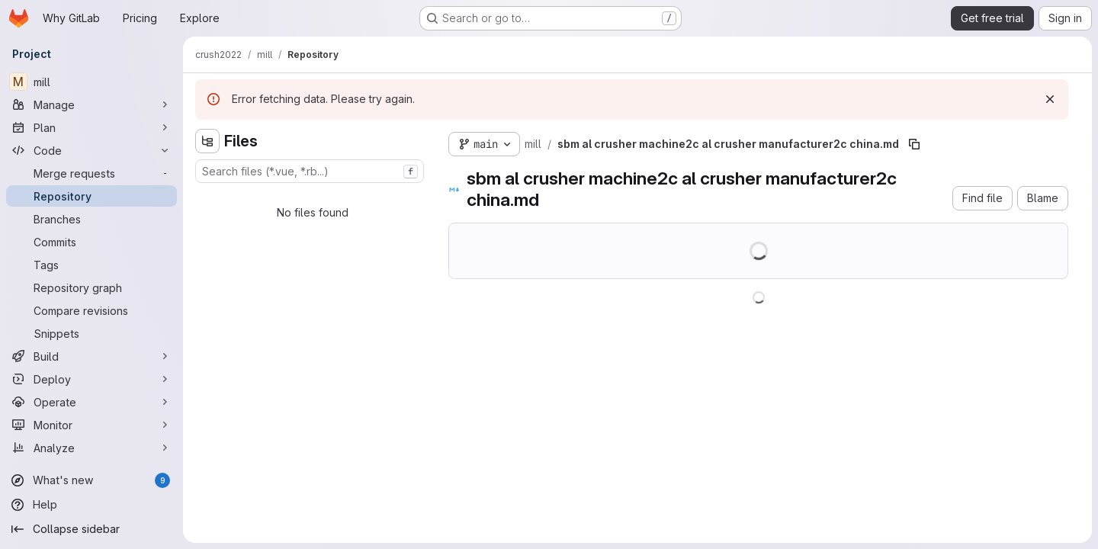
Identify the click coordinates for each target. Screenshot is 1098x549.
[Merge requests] (91, 173)
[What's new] (91, 480)
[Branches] (91, 219)
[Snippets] (91, 333)
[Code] (91, 150)
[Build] (91, 356)
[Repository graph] (91, 287)
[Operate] (91, 402)
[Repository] (91, 196)
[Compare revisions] (91, 310)
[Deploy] (91, 379)
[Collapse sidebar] (91, 529)
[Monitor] (91, 424)
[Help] (91, 504)
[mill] (91, 81)
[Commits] (91, 241)
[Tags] (91, 264)
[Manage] (91, 104)
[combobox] (309, 171)
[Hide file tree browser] (207, 141)
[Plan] (91, 127)
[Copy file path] (914, 144)
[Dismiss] (1050, 99)
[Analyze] (91, 447)
